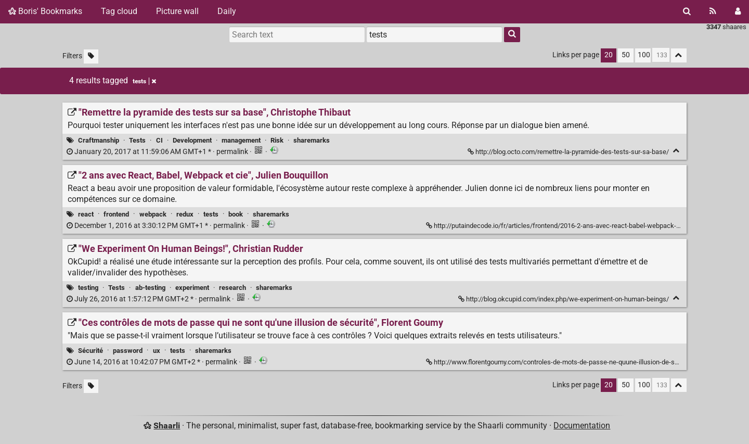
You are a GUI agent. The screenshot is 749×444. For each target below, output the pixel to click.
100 (644, 54)
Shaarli (166, 425)
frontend (116, 214)
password (128, 350)
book (235, 214)
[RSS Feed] (713, 11)
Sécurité (90, 350)
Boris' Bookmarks (45, 11)
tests (210, 214)
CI (159, 140)
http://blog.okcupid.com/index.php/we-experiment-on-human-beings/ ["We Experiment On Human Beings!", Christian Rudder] (564, 299)
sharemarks (311, 140)
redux (184, 214)
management (241, 140)
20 (608, 54)
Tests (137, 140)
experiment (192, 287)
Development (192, 140)
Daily (226, 11)
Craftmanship (98, 140)
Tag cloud (119, 11)
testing (88, 287)
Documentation (581, 425)
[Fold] (676, 150)
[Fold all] (679, 55)
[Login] (738, 11)
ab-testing (150, 287)
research (232, 287)
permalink (158, 151)
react (86, 214)
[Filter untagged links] (91, 56)
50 (626, 54)
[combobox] (434, 34)
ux (156, 350)
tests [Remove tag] (144, 81)
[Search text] (297, 34)
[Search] (687, 11)
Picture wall (177, 11)
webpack (152, 214)
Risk (276, 140)
